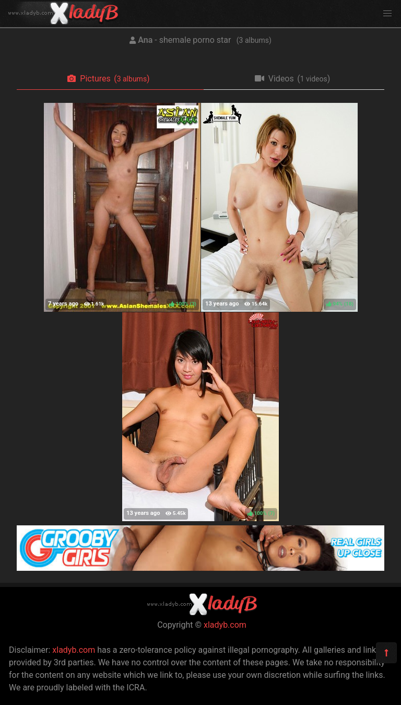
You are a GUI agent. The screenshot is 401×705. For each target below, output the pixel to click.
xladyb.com (225, 625)
